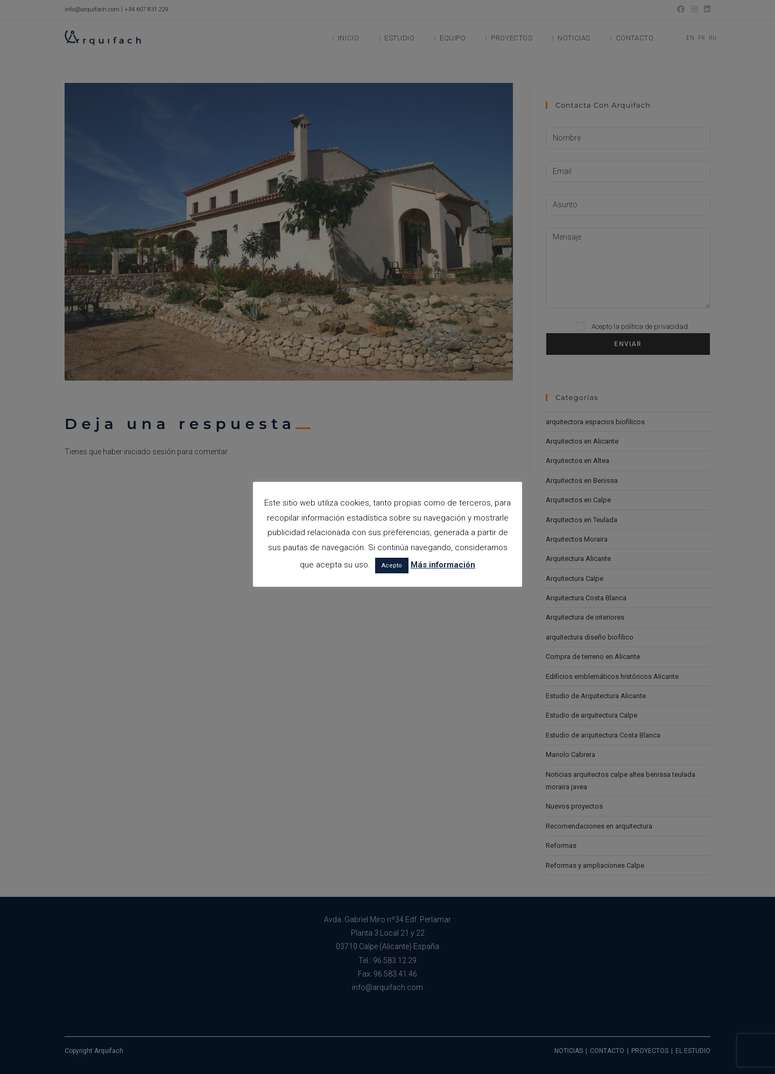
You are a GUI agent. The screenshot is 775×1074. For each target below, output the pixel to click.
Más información (443, 565)
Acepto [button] (392, 565)
